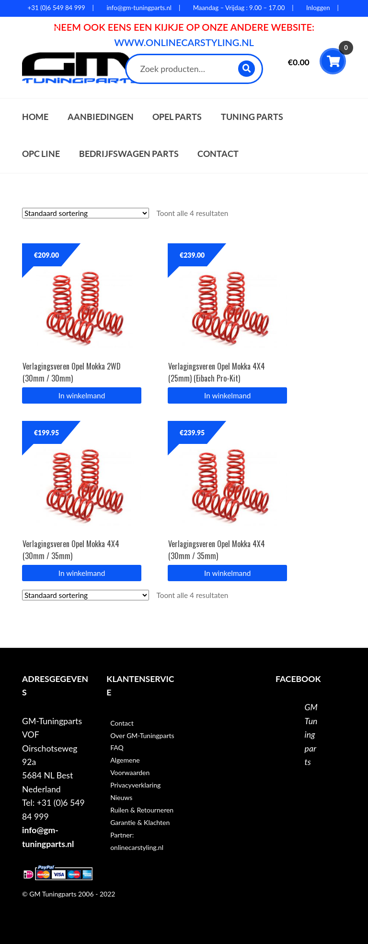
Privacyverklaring (135, 785)
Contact (218, 154)
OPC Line (41, 154)
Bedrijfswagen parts (129, 154)
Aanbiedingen (101, 117)
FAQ (117, 747)
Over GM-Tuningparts (142, 735)
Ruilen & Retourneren (141, 810)
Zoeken (247, 68)
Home (35, 117)
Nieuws (121, 797)
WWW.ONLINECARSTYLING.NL (184, 42)
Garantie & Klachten (140, 822)
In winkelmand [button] (81, 395)
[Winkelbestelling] (85, 213)
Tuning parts (252, 117)
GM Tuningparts (311, 734)
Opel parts (177, 117)
